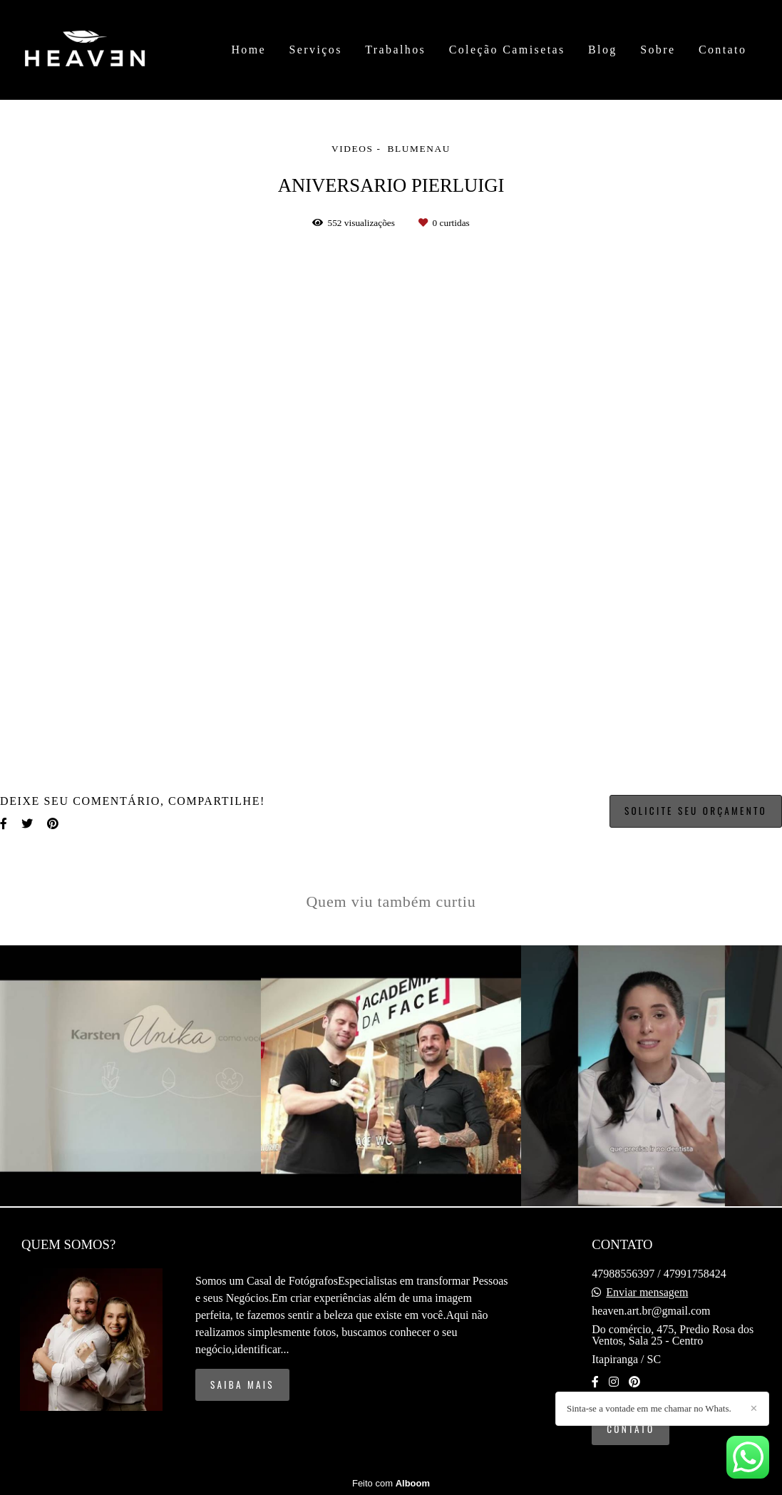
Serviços (315, 49)
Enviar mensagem (647, 1292)
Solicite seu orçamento (695, 810)
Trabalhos (395, 49)
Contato (722, 49)
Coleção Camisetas (507, 49)
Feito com (391, 1483)
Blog (602, 49)
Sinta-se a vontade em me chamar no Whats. (649, 1408)
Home (248, 49)
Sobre (657, 49)
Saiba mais (242, 1384)
